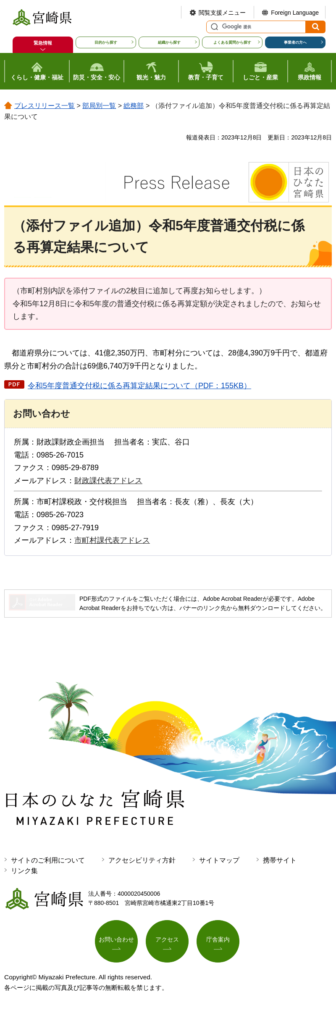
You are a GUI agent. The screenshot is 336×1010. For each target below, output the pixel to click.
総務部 (133, 105)
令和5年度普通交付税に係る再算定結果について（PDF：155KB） (139, 385)
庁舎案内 (218, 939)
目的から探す (105, 42)
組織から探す (169, 42)
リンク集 (24, 870)
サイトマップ (219, 860)
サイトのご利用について (48, 860)
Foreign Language (295, 12)
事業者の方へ (295, 42)
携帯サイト (280, 860)
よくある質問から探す (232, 42)
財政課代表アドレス (108, 480)
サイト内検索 (213, 26)
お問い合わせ (116, 939)
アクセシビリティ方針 (142, 860)
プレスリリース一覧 (44, 105)
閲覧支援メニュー (222, 12)
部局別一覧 (99, 105)
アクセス (167, 939)
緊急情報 (43, 42)
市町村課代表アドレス (112, 540)
